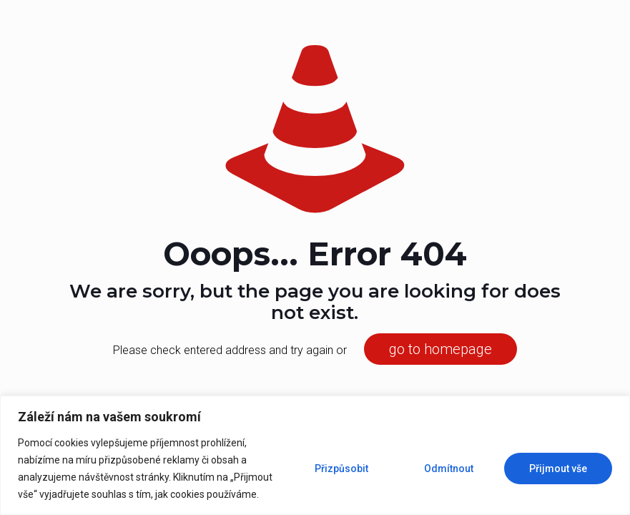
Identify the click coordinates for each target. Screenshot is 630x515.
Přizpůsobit (341, 468)
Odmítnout (448, 468)
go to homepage (440, 349)
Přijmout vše (558, 468)
